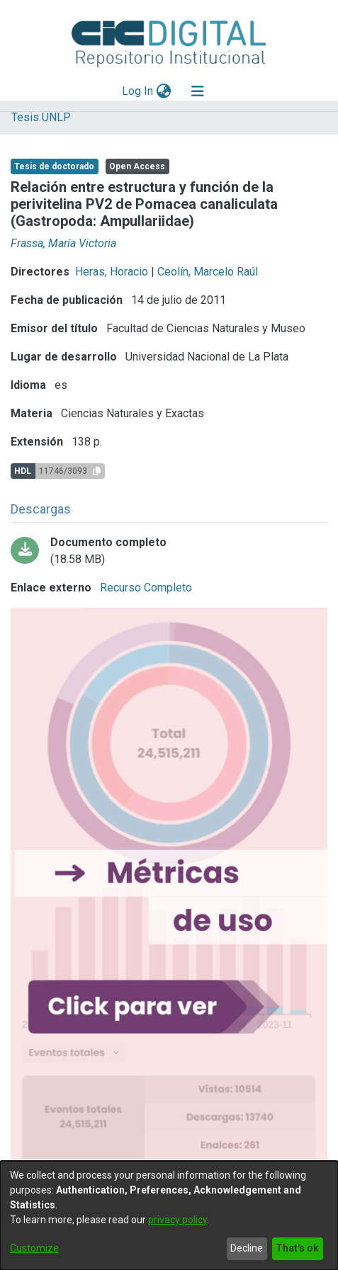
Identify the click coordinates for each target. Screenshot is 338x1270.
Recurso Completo (144, 587)
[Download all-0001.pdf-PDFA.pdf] (169, 551)
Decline (246, 1248)
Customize (34, 1248)
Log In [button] (138, 91)
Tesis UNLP (41, 117)
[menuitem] (163, 91)
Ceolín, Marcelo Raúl (207, 271)
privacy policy (177, 1219)
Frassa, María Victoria (63, 243)
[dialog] (169, 1215)
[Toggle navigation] (198, 91)
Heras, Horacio (111, 271)
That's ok (297, 1248)
